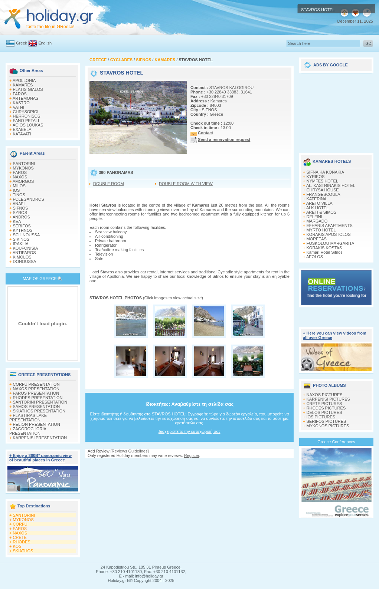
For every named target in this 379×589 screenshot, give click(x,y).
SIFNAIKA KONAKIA (325, 172)
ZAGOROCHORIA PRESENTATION (27, 431)
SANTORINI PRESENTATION (40, 402)
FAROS (20, 94)
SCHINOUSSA (26, 235)
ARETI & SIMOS (321, 212)
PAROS (20, 172)
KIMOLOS (22, 257)
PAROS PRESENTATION (36, 393)
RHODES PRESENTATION (38, 397)
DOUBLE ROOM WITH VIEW (186, 183)
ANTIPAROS (24, 252)
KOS (17, 546)
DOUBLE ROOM (108, 183)
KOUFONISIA (25, 248)
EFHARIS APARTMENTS (330, 225)
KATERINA (317, 199)
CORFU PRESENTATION (36, 384)
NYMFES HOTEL (323, 181)
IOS (16, 190)
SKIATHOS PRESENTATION (39, 411)
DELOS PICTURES (324, 412)
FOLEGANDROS (28, 199)
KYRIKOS (316, 176)
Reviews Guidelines (130, 451)
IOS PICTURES (321, 417)
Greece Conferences (336, 442)
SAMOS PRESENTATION (36, 406)
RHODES (21, 542)
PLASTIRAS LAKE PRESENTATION (28, 417)
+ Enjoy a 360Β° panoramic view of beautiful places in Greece (40, 457)
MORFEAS (317, 239)
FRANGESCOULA (323, 194)
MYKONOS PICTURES (328, 426)
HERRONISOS (26, 116)
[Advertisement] (336, 110)
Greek (21, 43)
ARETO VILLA (319, 203)
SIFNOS (20, 208)
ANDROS (21, 217)
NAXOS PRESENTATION (36, 388)
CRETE (20, 537)
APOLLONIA (24, 80)
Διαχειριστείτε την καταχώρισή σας (189, 431)
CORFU (20, 524)
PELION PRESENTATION (36, 424)
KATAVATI (22, 134)
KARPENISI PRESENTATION (40, 437)
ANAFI (18, 203)
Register (191, 455)
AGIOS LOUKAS (28, 125)
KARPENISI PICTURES (328, 399)
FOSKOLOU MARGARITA (331, 243)
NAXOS (20, 177)
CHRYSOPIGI (26, 111)
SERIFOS (22, 226)
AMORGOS (23, 181)
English (45, 43)
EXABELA (22, 129)
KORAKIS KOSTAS (324, 248)
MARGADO (317, 221)
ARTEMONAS (25, 98)
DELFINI (314, 216)
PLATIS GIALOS (28, 89)
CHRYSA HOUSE (323, 190)
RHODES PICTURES (326, 408)
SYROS (20, 212)
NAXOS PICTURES (325, 394)
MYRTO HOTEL (321, 230)
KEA (17, 221)
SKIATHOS (23, 551)
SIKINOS (21, 239)
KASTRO (21, 103)
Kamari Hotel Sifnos (325, 252)
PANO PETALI (26, 120)
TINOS (19, 195)
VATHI (18, 107)
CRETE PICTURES (324, 403)
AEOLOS (314, 256)
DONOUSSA (24, 261)
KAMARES (23, 85)
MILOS (19, 186)
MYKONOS (23, 168)
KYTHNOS (23, 230)
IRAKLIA (21, 243)
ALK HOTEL (317, 207)
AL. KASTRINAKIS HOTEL (330, 185)
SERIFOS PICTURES (326, 421)
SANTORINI (24, 163)
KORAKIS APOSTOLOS (329, 234)
